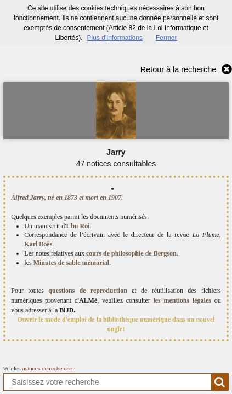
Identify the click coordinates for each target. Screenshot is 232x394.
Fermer (166, 38)
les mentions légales (182, 300)
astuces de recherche (47, 369)
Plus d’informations (114, 38)
